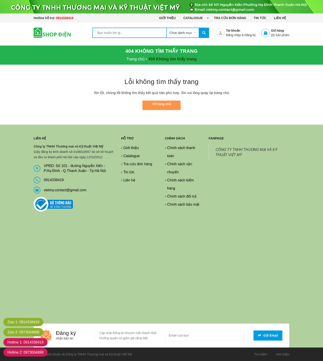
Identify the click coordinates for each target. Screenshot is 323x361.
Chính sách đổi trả (181, 196)
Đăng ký (250, 35)
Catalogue (193, 18)
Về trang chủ (161, 104)
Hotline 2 (25, 352)
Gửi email (268, 335)
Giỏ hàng (277, 30)
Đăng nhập (233, 35)
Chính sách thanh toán (181, 152)
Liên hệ (280, 18)
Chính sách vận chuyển (179, 168)
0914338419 (64, 18)
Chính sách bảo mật (183, 204)
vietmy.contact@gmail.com (65, 190)
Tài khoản (233, 30)
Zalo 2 (23, 332)
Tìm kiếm (260, 354)
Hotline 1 (25, 342)
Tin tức (260, 18)
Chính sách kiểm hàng (180, 184)
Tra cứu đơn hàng (230, 18)
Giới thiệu (167, 18)
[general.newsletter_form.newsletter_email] (223, 335)
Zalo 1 (23, 322)
